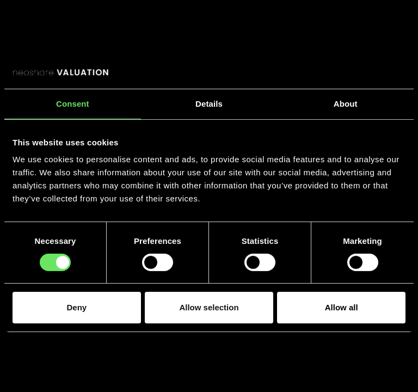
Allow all (341, 307)
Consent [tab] (72, 103)
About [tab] (346, 103)
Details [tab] (209, 103)
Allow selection (208, 307)
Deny (76, 307)
